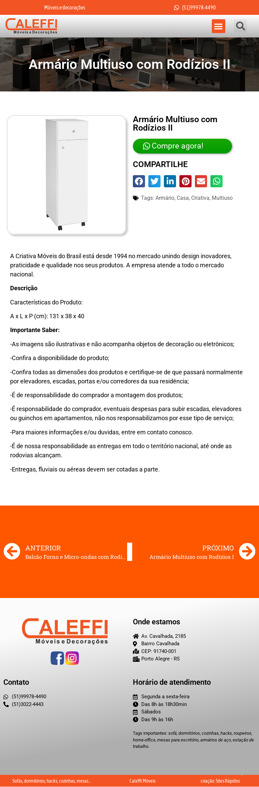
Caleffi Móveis (142, 781)
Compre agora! (171, 146)
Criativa (200, 198)
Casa (183, 198)
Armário (164, 198)
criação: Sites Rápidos (220, 781)
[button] (219, 26)
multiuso (222, 198)
